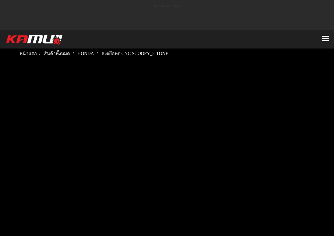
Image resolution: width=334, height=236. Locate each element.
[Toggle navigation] (325, 39)
